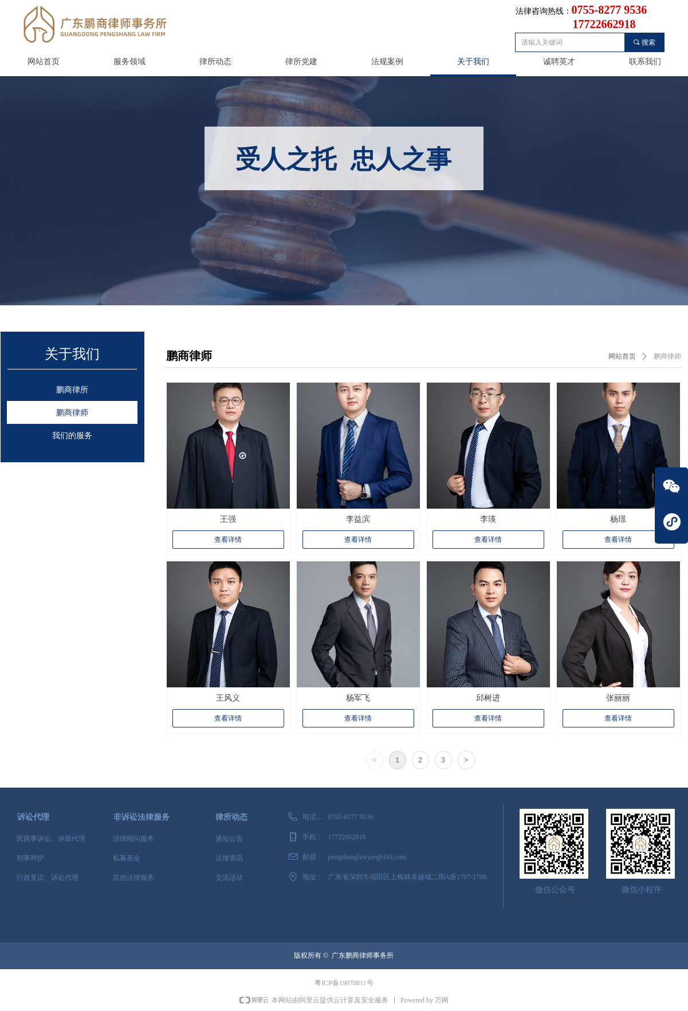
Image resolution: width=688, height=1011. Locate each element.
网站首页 (622, 356)
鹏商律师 (667, 356)
